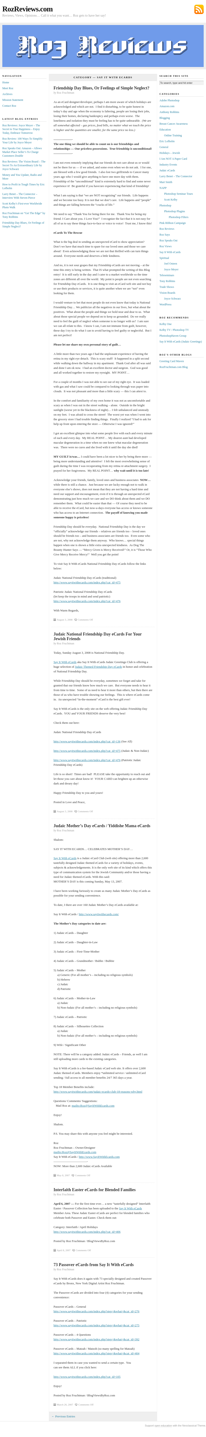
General (163, 147)
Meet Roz (7, 88)
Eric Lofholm (167, 141)
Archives (7, 94)
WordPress (165, 304)
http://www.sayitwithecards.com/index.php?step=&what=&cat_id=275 (96, 1325)
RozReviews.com (27, 9)
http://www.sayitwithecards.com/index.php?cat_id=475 (87, 582)
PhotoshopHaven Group (172, 335)
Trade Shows (166, 287)
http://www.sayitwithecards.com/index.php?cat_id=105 (87, 1376)
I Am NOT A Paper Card (173, 158)
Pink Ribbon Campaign (172, 223)
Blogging (164, 118)
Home (5, 82)
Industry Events (168, 164)
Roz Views (165, 246)
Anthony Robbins (169, 112)
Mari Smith (165, 182)
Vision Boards (167, 292)
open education (163, 1425)
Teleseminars (166, 275)
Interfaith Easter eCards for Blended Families (95, 1189)
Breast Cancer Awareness (173, 123)
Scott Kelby (170, 199)
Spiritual (164, 258)
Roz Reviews (166, 228)
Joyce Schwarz (172, 298)
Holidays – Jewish (169, 153)
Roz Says (164, 234)
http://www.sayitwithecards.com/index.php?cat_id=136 (87, 741)
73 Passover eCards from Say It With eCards (94, 1264)
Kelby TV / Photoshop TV (174, 330)
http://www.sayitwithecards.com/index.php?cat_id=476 (87, 601)
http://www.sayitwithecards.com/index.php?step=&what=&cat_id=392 (96, 1339)
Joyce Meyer (171, 269)
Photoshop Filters (178, 217)
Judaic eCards (167, 170)
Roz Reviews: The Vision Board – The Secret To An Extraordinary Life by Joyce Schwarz (23, 165)
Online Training (173, 135)
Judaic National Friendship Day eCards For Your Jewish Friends (98, 636)
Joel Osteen (170, 263)
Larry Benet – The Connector (175, 176)
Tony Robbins (167, 281)
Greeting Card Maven (171, 361)
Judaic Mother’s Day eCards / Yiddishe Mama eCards (102, 825)
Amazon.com (166, 106)
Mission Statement (12, 100)
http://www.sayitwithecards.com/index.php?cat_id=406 (87, 1231)
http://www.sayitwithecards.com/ (99, 914)
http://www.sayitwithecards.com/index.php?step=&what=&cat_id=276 (96, 1311)
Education (165, 129)
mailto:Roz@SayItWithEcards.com (93, 1105)
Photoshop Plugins (174, 211)
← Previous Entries (63, 1416)
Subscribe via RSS (199, 9)
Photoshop (165, 205)
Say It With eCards (65, 662)
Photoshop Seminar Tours (178, 193)
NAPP (163, 188)
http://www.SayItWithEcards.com (99, 1156)
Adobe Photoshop (169, 100)
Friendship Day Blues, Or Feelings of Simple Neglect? (101, 88)
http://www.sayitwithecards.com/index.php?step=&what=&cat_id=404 (96, 1353)
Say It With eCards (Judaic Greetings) (180, 341)
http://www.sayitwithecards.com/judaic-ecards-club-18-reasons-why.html (98, 1091)
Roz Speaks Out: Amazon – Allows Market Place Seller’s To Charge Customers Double (22, 152)
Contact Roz (9, 105)
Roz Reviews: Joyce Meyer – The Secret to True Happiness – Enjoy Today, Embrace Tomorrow (21, 129)
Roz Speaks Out (168, 240)
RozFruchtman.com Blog (173, 367)
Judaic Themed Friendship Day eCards (98, 666)
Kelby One (165, 324)
